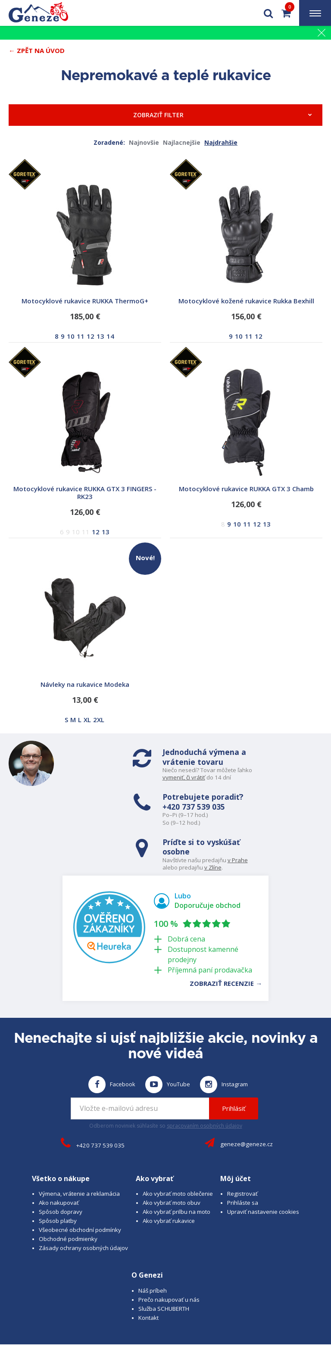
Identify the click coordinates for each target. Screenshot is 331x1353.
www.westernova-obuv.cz (241, 1315)
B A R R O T (204, 1307)
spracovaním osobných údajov (204, 1076)
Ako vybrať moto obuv (171, 1154)
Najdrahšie (220, 142)
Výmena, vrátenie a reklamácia (79, 1145)
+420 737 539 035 (262, 762)
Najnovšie (144, 142)
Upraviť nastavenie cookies (263, 1163)
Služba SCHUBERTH (163, 1259)
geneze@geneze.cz (246, 1095)
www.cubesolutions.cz (286, 1307)
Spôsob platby (58, 1172)
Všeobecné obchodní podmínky (80, 1181)
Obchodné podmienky (68, 1190)
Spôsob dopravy (60, 1163)
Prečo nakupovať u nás (169, 1250)
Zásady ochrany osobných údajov (83, 1199)
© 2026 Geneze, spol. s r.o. (49, 1307)
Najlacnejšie (181, 142)
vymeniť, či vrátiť (122, 777)
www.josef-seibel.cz (175, 1315)
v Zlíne (216, 820)
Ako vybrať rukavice (169, 1172)
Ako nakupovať (59, 1154)
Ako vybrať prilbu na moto (176, 1163)
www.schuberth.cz (120, 1315)
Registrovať (242, 1145)
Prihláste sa (242, 1154)
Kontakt (148, 1268)
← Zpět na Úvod (37, 50)
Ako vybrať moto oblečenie (178, 1145)
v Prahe (241, 813)
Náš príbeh (152, 1241)
